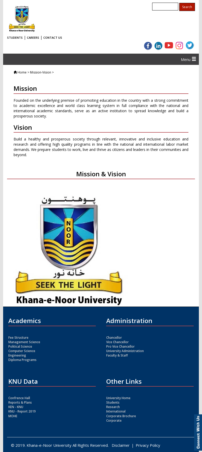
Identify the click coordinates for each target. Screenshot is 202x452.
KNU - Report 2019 (22, 411)
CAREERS (33, 37)
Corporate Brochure (121, 416)
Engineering (17, 355)
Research (113, 407)
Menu (188, 59)
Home (22, 72)
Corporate (114, 420)
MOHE (12, 416)
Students (113, 402)
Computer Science (21, 351)
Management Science (24, 342)
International (116, 411)
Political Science (20, 346)
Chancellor (114, 337)
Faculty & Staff (117, 355)
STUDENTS (15, 37)
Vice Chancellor (117, 342)
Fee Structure (18, 337)
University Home (118, 398)
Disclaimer (120, 445)
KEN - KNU (15, 407)
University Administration (125, 351)
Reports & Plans (20, 402)
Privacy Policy (148, 445)
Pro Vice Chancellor (120, 346)
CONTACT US (52, 37)
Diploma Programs (22, 360)
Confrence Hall (19, 398)
